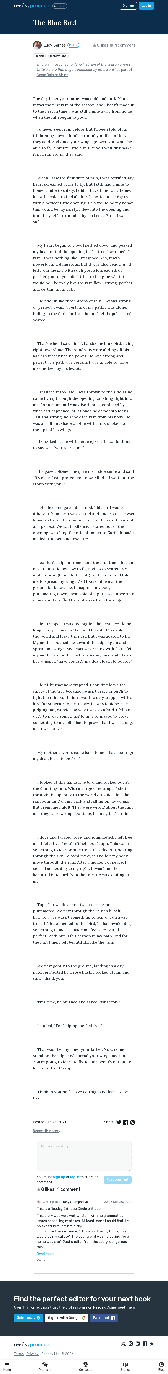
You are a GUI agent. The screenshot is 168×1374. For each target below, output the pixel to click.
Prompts (45, 1370)
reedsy (32, 1344)
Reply (41, 1260)
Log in (146, 5)
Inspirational (58, 55)
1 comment (122, 45)
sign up (59, 1177)
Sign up (128, 5)
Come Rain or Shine (52, 75)
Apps (60, 6)
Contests (85, 1370)
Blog (161, 1370)
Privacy (32, 1354)
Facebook (104, 1318)
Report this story (46, 1131)
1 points (51, 1202)
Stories (125, 1370)
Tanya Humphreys (75, 1202)
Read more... (47, 1254)
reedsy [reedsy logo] (32, 5)
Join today (28, 1318)
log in (74, 1177)
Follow (73, 45)
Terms (19, 1354)
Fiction (39, 55)
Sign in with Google (66, 1318)
